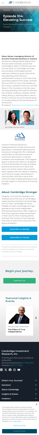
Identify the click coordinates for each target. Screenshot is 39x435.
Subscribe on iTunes (19, 237)
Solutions (6, 385)
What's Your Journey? (12, 381)
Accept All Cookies (19, 431)
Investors (6, 399)
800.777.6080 (17, 365)
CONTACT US (19, 283)
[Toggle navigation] (3, 3)
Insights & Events (10, 394)
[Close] (36, 404)
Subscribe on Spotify (19, 229)
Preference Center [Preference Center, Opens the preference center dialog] (19, 425)
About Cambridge (10, 390)
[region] (19, 418)
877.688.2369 (27, 363)
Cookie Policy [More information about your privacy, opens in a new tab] (17, 421)
